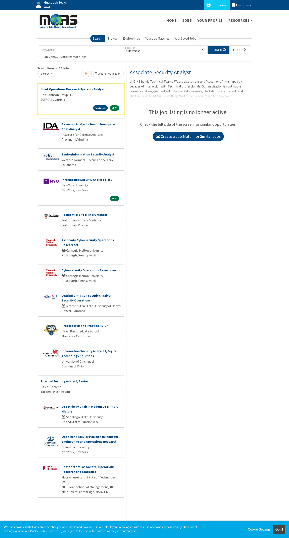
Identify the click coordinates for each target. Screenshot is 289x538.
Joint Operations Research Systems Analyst (73, 89)
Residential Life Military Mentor (84, 215)
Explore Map (131, 38)
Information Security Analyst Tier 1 (87, 180)
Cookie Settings (259, 529)
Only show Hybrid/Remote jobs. (65, 57)
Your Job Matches (157, 38)
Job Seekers (217, 4)
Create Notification (107, 73)
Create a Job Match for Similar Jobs (188, 136)
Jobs (187, 20)
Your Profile (210, 20)
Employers (241, 4)
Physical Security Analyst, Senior (64, 381)
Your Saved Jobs (185, 38)
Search (97, 38)
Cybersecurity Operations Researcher (89, 270)
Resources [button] (238, 20)
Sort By (45, 73)
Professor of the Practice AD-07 (85, 326)
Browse (112, 38)
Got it (279, 529)
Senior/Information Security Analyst (88, 154)
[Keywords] (81, 49)
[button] (240, 49)
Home (172, 20)
